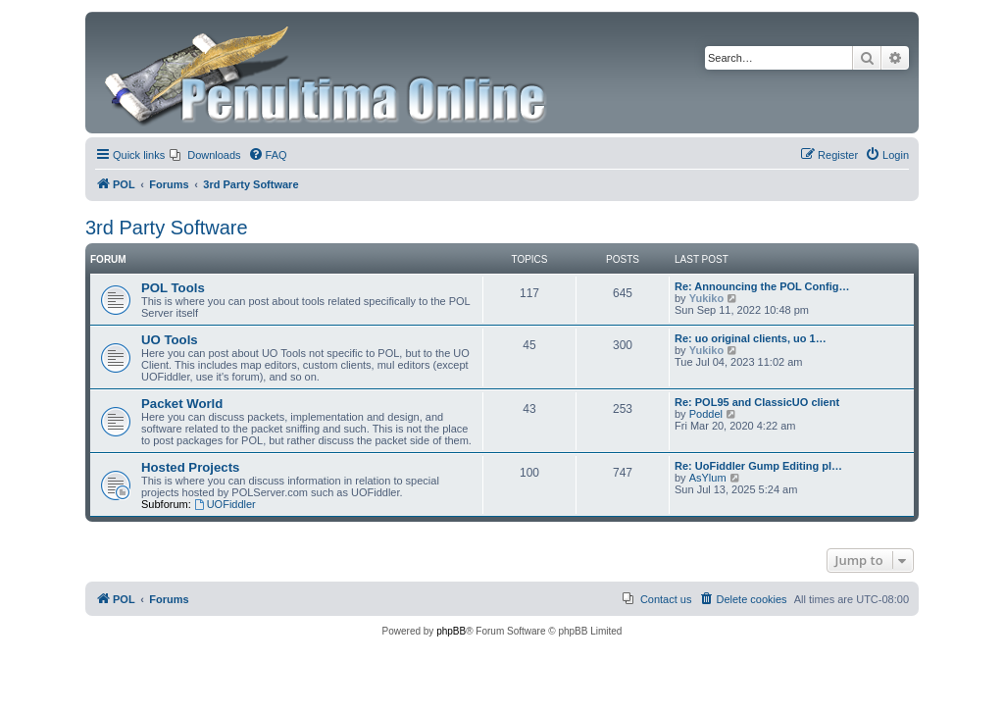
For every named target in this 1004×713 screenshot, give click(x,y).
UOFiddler (225, 504)
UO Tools (169, 339)
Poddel (706, 414)
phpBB (451, 631)
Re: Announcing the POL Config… (762, 286)
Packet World (182, 403)
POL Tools (173, 287)
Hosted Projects (190, 467)
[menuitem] (205, 155)
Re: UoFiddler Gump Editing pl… (758, 466)
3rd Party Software (166, 227)
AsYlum (708, 478)
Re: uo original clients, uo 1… (751, 338)
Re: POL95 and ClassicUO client (757, 402)
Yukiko (706, 298)
